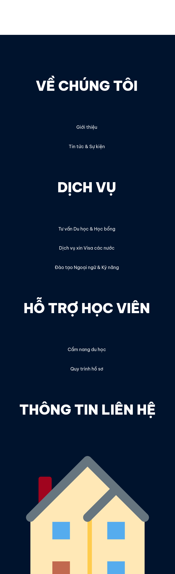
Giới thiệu (86, 127)
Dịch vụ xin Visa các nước (87, 248)
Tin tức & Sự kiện (87, 146)
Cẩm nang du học (87, 349)
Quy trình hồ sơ (86, 369)
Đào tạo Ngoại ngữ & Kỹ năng (87, 267)
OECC (13, 13)
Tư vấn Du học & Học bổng (86, 229)
